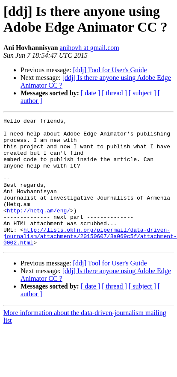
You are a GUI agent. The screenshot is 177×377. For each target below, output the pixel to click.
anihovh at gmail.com (89, 47)
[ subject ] (142, 93)
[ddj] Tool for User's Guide (110, 70)
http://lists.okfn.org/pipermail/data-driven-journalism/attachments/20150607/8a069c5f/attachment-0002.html (90, 260)
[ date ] (90, 93)
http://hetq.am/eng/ (38, 229)
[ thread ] (114, 93)
